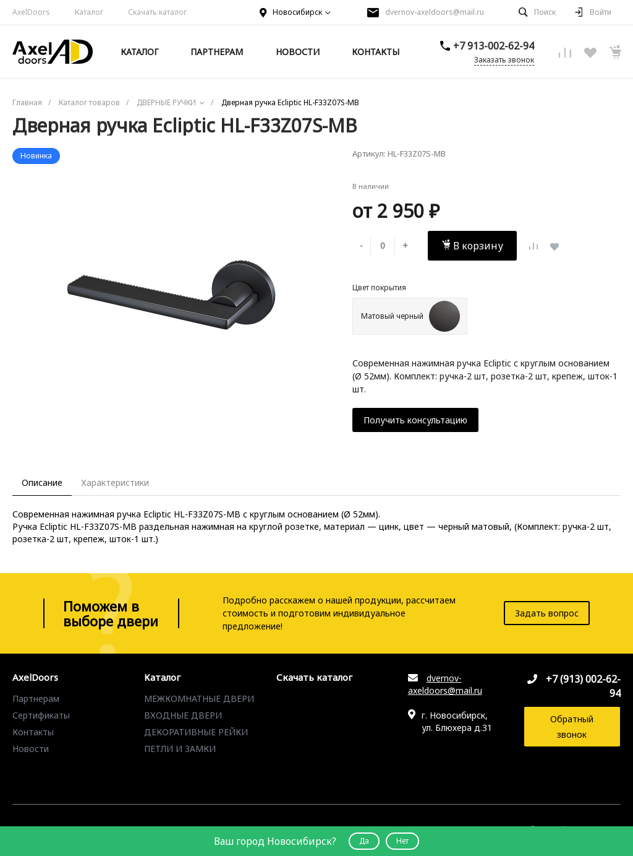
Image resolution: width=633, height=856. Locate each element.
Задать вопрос (547, 613)
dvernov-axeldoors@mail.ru (434, 12)
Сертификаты (41, 715)
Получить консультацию (415, 420)
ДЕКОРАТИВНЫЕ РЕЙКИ (196, 732)
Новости (30, 748)
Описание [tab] (42, 482)
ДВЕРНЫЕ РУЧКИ (181, 765)
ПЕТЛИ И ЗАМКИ (180, 748)
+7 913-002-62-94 (493, 46)
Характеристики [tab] (115, 482)
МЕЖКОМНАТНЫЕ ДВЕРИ (199, 698)
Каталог (89, 12)
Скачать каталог (157, 12)
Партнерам (35, 698)
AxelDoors (31, 12)
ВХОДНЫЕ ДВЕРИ (183, 715)
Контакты (33, 732)
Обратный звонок (571, 726)
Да (364, 841)
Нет (402, 841)
